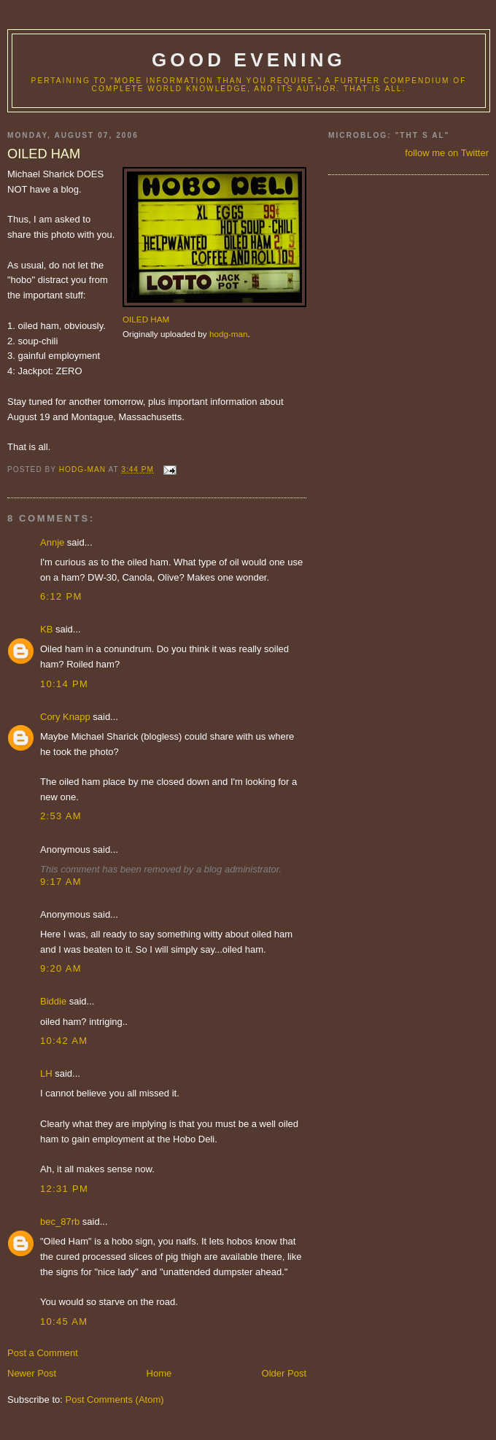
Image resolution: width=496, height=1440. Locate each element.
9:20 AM (61, 968)
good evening (249, 60)
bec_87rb (60, 1221)
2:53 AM (61, 815)
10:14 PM (64, 683)
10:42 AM (64, 1040)
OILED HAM (146, 319)
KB (46, 629)
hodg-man (228, 333)
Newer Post (31, 1373)
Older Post (284, 1373)
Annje (52, 542)
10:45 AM (64, 1321)
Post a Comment (42, 1352)
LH (46, 1073)
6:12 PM (61, 596)
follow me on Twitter (447, 152)
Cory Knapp (65, 716)
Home (159, 1373)
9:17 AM (61, 881)
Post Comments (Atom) (115, 1399)
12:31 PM (64, 1188)
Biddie (53, 1001)
